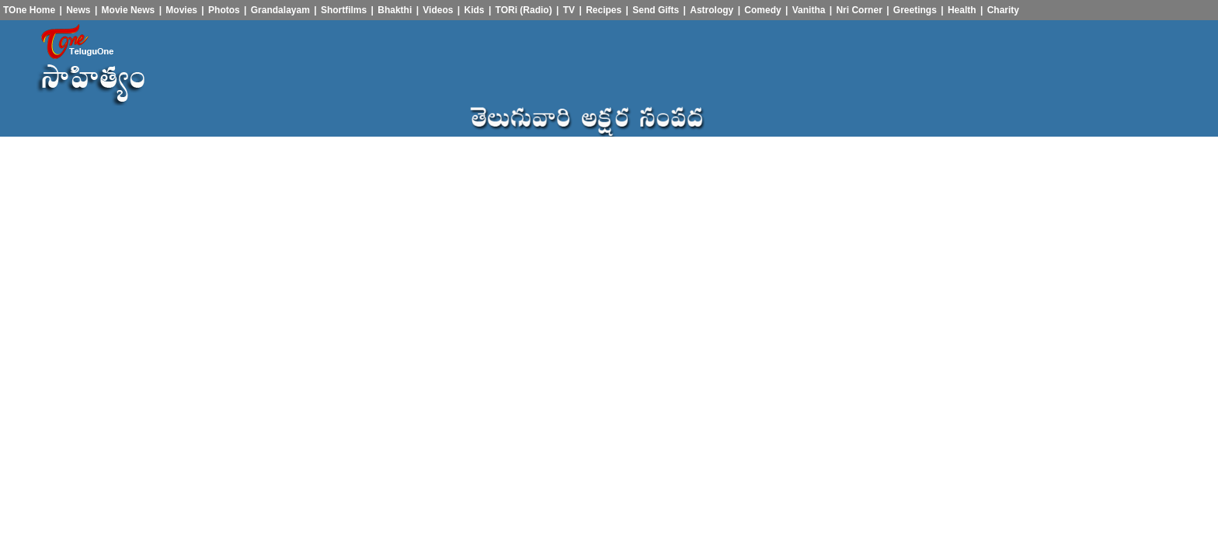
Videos (438, 10)
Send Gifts (655, 10)
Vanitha (809, 10)
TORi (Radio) (524, 10)
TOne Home (29, 10)
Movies (181, 10)
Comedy (762, 10)
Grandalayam (280, 10)
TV (569, 10)
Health (962, 10)
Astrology (711, 10)
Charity (1003, 10)
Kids (475, 10)
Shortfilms (344, 10)
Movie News (128, 10)
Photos (224, 10)
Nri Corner (859, 10)
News (78, 10)
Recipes (603, 10)
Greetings (915, 10)
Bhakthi (395, 10)
